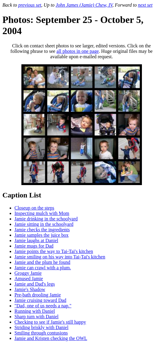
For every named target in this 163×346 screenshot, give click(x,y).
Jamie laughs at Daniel (36, 240)
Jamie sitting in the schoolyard (44, 224)
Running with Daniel (34, 311)
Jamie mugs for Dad (33, 245)
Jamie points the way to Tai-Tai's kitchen (53, 251)
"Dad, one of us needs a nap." (42, 305)
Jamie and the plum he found (42, 262)
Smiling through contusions (41, 332)
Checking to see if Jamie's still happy (50, 322)
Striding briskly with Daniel (41, 327)
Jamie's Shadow (29, 289)
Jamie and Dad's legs (34, 284)
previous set (29, 5)
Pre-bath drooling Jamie (37, 294)
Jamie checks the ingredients (42, 229)
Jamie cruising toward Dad (40, 300)
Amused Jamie (28, 278)
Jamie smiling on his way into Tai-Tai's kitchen (59, 256)
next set (145, 5)
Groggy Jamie (28, 273)
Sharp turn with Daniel (36, 316)
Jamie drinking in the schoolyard (46, 218)
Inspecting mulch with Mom (41, 213)
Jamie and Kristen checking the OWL (50, 338)
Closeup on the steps (34, 207)
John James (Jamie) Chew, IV (84, 5)
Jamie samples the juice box (41, 235)
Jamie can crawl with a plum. (42, 267)
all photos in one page (77, 51)
